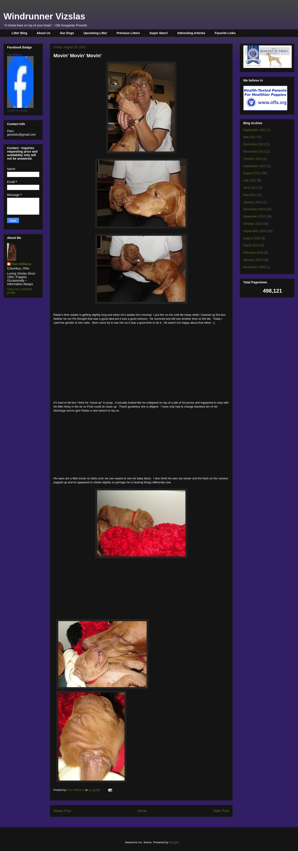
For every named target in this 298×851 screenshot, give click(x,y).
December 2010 (254, 209)
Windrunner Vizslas (44, 16)
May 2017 (250, 137)
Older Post (221, 811)
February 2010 (253, 252)
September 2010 (254, 231)
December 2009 (254, 267)
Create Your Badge (17, 110)
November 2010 (254, 216)
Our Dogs (67, 33)
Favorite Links (225, 33)
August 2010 (252, 238)
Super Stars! (158, 33)
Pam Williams (14, 54)
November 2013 (254, 151)
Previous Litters (128, 33)
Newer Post (62, 811)
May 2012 (250, 195)
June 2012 (250, 187)
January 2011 (252, 202)
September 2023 (254, 130)
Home (142, 811)
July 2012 (250, 180)
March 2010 (251, 245)
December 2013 (254, 144)
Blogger (174, 842)
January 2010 (252, 260)
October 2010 (252, 223)
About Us (43, 33)
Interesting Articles (191, 33)
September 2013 (254, 166)
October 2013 (252, 159)
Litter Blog (19, 33)
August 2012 (252, 173)
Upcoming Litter (95, 33)
